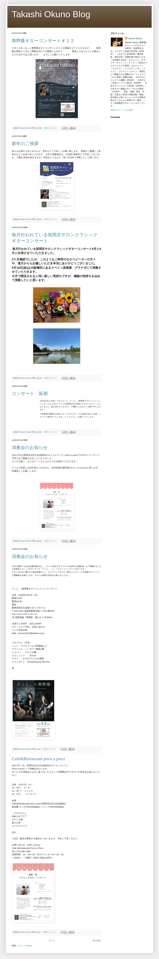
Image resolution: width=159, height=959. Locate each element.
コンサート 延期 (30, 393)
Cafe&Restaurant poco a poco (38, 758)
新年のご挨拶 (29, 143)
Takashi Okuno (135, 38)
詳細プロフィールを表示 (121, 110)
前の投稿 (97, 940)
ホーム (52, 940)
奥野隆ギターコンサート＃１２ (43, 40)
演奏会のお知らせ (30, 447)
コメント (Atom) (24, 945)
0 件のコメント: (51, 128)
